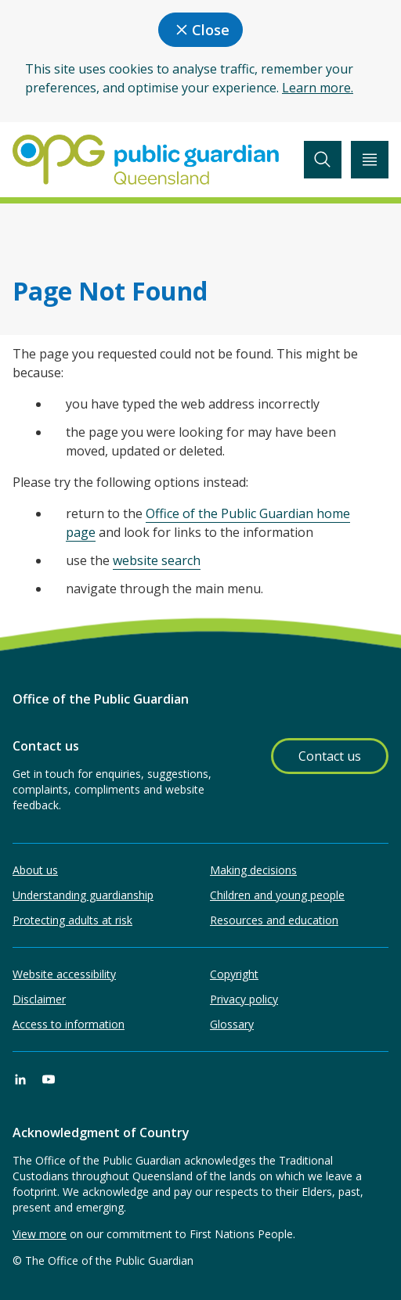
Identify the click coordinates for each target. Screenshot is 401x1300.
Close (200, 30)
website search (156, 560)
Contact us (329, 756)
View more (40, 1233)
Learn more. (317, 87)
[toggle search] (322, 159)
